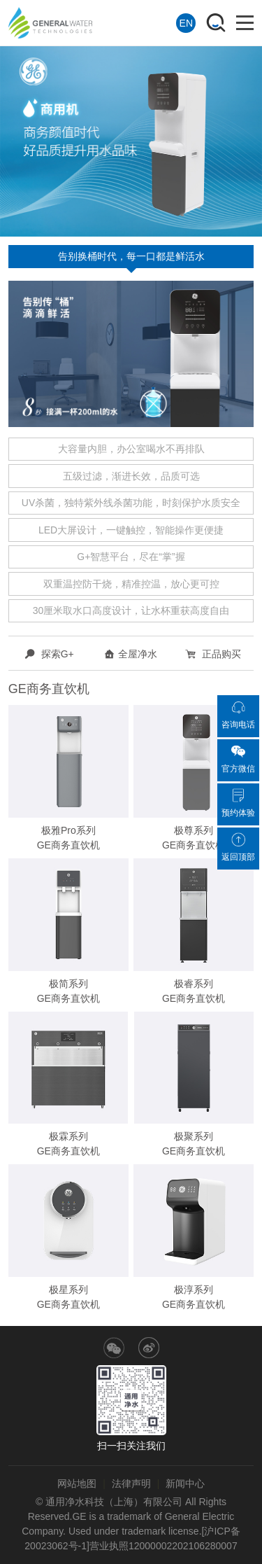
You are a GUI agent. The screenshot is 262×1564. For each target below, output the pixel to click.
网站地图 (76, 1483)
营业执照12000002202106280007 (163, 1545)
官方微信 (238, 759)
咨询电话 (238, 714)
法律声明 (131, 1483)
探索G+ (49, 653)
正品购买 (213, 653)
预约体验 (238, 803)
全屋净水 (130, 653)
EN (186, 23)
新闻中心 (185, 1483)
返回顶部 (238, 847)
